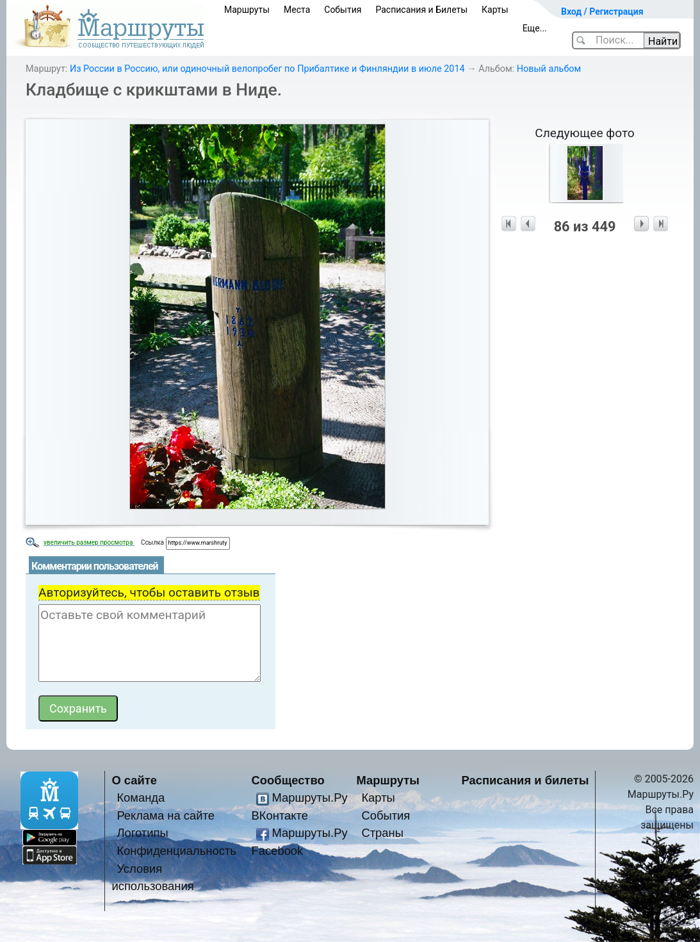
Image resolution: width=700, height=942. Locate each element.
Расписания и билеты (525, 780)
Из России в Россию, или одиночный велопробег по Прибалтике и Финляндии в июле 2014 (267, 68)
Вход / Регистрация (602, 11)
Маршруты (247, 9)
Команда (141, 797)
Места (297, 9)
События (342, 9)
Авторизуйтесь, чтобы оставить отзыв (149, 592)
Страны (382, 832)
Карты (495, 9)
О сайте (134, 780)
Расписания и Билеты (421, 9)
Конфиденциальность (176, 850)
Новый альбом (549, 68)
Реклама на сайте (166, 815)
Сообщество (288, 780)
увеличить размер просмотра (89, 542)
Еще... (535, 28)
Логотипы (142, 832)
